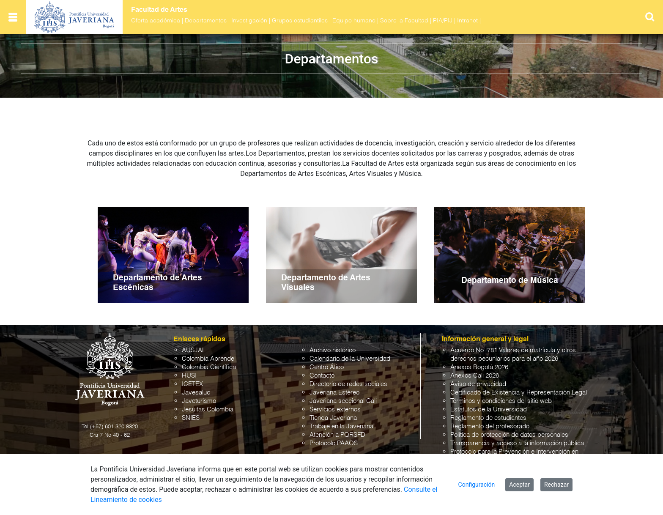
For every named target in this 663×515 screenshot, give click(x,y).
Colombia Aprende (208, 359)
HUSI (189, 376)
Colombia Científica (209, 367)
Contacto (322, 376)
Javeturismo (199, 401)
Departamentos (206, 21)
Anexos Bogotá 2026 (479, 367)
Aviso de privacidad (478, 384)
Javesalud (196, 392)
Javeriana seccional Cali (343, 401)
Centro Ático (327, 367)
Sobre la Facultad (404, 21)
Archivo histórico (333, 350)
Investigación (249, 21)
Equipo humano (353, 21)
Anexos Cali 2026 (474, 376)
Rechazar (556, 484)
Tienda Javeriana (333, 418)
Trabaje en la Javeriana (341, 426)
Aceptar (519, 484)
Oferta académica (155, 21)
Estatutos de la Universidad (488, 409)
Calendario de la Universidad (350, 359)
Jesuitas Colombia (207, 409)
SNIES (191, 418)
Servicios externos (335, 409)
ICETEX (192, 384)
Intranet (467, 21)
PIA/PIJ (442, 21)
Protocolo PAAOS (334, 443)
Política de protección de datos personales (509, 435)
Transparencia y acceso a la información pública (517, 443)
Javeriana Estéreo (334, 392)
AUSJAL (193, 350)
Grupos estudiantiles (300, 21)
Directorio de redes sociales (348, 384)
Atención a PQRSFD (337, 435)
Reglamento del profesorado (489, 426)
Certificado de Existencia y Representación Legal (518, 392)
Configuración (476, 484)
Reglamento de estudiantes (488, 418)
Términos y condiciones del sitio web (501, 401)
